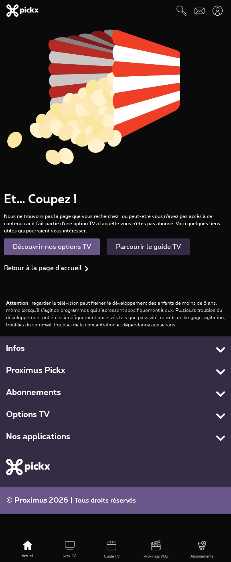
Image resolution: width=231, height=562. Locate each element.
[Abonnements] (202, 550)
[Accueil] (27, 550)
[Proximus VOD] (156, 550)
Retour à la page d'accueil (43, 268)
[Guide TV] (112, 550)
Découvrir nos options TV (52, 247)
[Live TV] (70, 550)
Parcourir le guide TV (148, 247)
